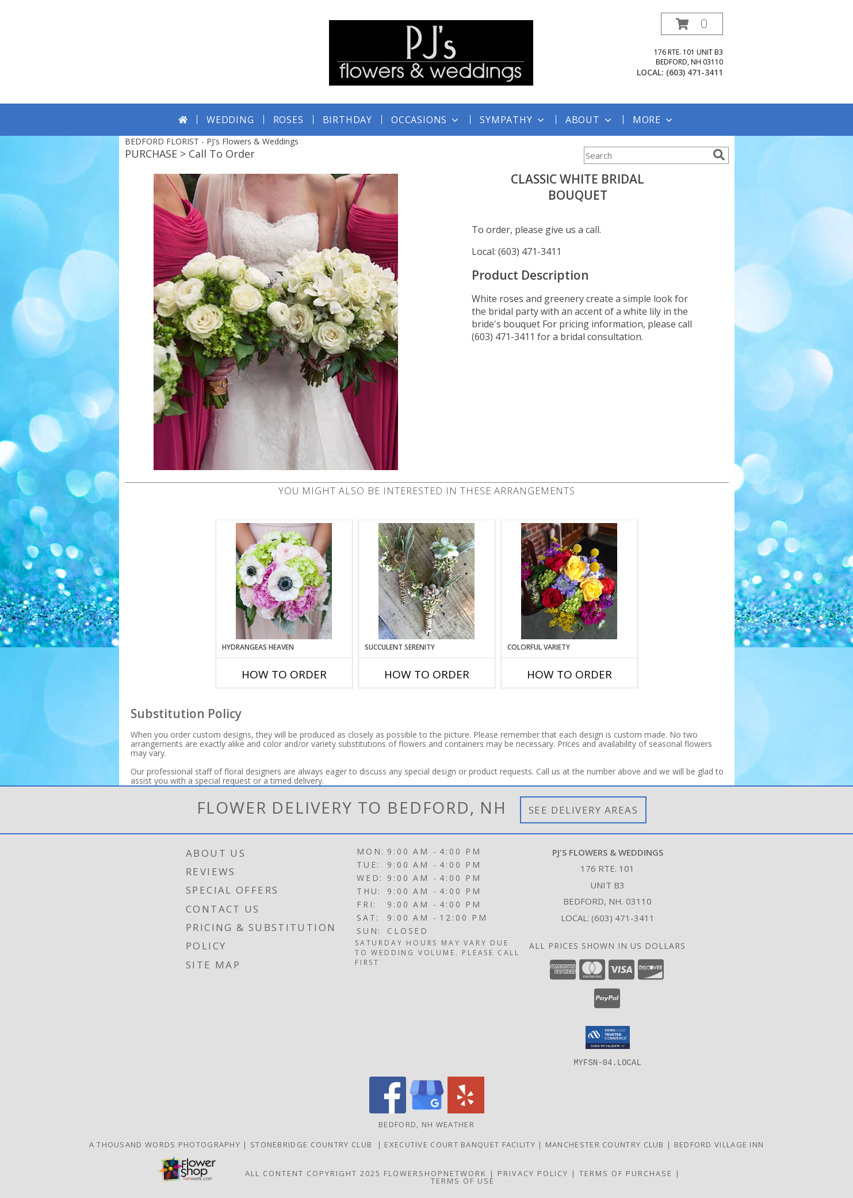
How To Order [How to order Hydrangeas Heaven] (284, 674)
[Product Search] (645, 155)
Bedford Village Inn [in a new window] (719, 1144)
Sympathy (513, 119)
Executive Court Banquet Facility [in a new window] (461, 1144)
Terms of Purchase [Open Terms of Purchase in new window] (625, 1173)
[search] (719, 154)
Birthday (347, 119)
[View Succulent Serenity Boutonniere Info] (426, 581)
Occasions (426, 119)
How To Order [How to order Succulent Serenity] (426, 674)
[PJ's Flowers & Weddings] (431, 52)
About (589, 119)
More (654, 119)
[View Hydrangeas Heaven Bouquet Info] (284, 581)
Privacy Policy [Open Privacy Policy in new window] (533, 1173)
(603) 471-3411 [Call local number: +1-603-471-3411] (694, 72)
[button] (692, 24)
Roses (288, 119)
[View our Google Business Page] (426, 1109)
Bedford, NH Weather (426, 1124)
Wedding (230, 119)
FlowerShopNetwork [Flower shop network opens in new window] (435, 1173)
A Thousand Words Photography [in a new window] (166, 1144)
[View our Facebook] (387, 1109)
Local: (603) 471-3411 (516, 251)
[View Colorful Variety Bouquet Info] (569, 581)
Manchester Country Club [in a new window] (606, 1144)
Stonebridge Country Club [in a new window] (313, 1144)
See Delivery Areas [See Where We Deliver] (583, 810)
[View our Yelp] (465, 1109)
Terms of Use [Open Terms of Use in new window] (463, 1180)
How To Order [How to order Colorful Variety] (569, 674)
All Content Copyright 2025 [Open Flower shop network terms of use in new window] (313, 1173)
